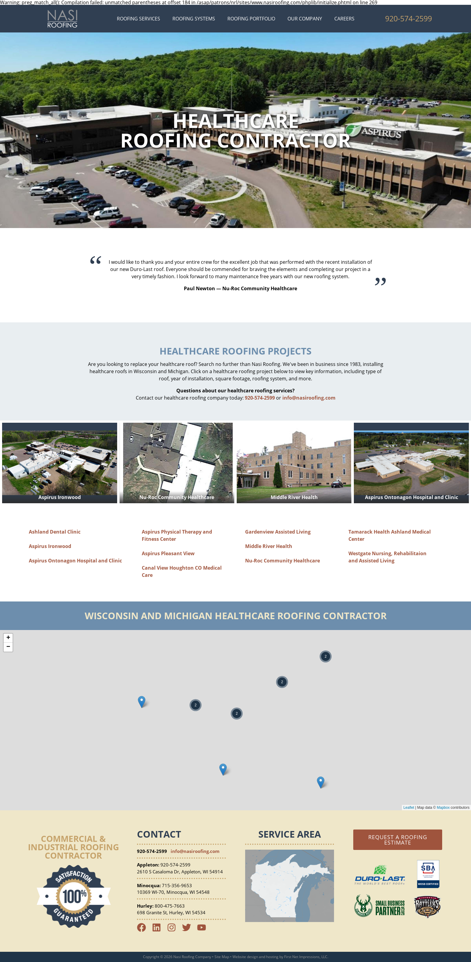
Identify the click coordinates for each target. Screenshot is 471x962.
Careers (344, 18)
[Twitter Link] (189, 930)
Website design (245, 956)
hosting (272, 956)
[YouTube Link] (204, 930)
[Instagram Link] (174, 930)
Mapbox (443, 807)
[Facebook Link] (144, 930)
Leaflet (408, 807)
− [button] (8, 647)
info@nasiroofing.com (309, 397)
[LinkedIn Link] (159, 930)
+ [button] (8, 638)
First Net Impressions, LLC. (306, 956)
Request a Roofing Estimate (397, 839)
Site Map (221, 956)
